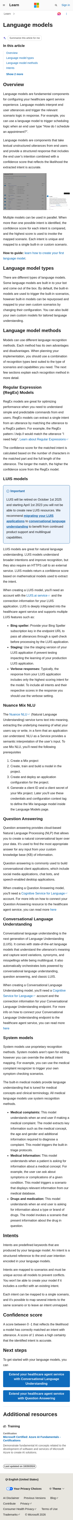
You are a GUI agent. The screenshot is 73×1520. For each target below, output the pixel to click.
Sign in (66, 5)
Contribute (9, 1503)
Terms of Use (49, 1509)
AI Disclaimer (11, 1498)
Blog (53, 1498)
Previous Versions (35, 1498)
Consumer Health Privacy (18, 1509)
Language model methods (22, 62)
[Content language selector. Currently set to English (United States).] (22, 1480)
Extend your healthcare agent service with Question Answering (36, 1396)
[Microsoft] (36, 5)
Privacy (24, 1503)
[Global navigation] (4, 5)
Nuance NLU (18, 714)
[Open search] (56, 5)
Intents (10, 68)
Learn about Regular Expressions (43, 439)
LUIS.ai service (36, 595)
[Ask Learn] (59, 14)
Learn (7, 13)
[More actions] (66, 14)
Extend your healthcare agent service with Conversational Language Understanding (36, 1379)
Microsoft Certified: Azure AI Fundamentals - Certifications (32, 1438)
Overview (12, 52)
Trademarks (10, 1514)
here (53, 909)
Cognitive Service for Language (43, 893)
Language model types (20, 57)
